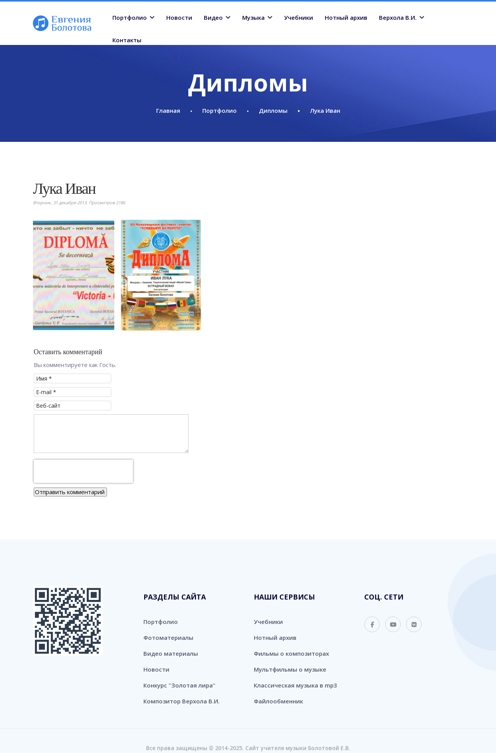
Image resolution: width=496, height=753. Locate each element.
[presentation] (83, 465)
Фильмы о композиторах (291, 647)
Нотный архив (346, 17)
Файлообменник (278, 695)
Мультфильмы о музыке (290, 663)
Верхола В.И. (398, 17)
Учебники (298, 17)
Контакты (126, 40)
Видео (213, 17)
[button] (73, 275)
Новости (179, 17)
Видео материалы (170, 647)
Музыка (253, 17)
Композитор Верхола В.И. (181, 695)
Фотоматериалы (168, 632)
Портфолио (129, 17)
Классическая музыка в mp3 (295, 679)
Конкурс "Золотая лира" (179, 679)
